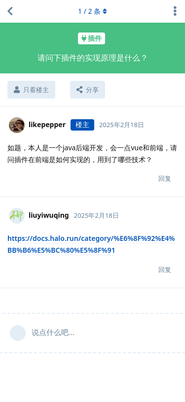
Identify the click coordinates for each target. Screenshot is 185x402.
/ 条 (92, 11)
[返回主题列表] (10, 11)
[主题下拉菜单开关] (175, 11)
